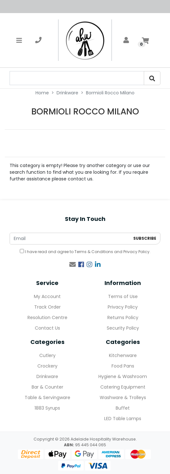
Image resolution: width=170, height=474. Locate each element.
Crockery (47, 366)
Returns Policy (122, 317)
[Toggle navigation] (19, 40)
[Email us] (72, 264)
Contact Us (47, 328)
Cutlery (47, 355)
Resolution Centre (47, 317)
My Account (47, 296)
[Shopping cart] (145, 40)
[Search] (152, 78)
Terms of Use (123, 296)
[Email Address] (70, 238)
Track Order (47, 307)
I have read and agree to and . (85, 251)
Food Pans (123, 366)
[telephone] (38, 40)
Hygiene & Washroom (122, 376)
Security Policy (123, 328)
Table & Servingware (47, 397)
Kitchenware (123, 355)
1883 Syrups (47, 408)
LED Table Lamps (122, 418)
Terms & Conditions (93, 251)
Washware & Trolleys (123, 397)
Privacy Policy (136, 251)
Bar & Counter (47, 387)
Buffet (123, 408)
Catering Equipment (122, 387)
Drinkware (47, 376)
